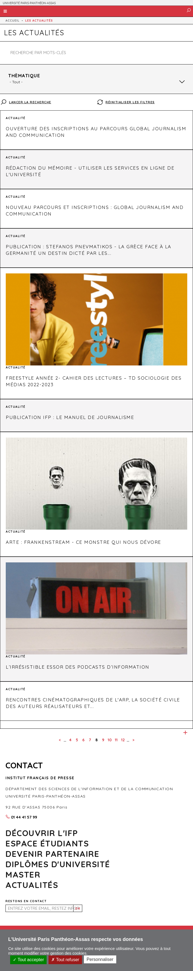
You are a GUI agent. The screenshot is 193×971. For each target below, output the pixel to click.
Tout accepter (28, 959)
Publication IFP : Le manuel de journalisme (70, 417)
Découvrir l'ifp (41, 833)
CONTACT (24, 765)
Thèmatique (24, 75)
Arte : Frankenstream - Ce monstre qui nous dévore (83, 542)
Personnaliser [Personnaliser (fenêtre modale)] (100, 959)
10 (110, 739)
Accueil (12, 20)
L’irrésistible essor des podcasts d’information (77, 667)
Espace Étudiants (47, 843)
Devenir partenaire (52, 854)
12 (123, 739)
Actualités (31, 885)
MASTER (22, 874)
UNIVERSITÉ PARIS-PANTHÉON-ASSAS (29, 3)
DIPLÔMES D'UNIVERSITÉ (57, 864)
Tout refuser (65, 959)
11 (116, 739)
